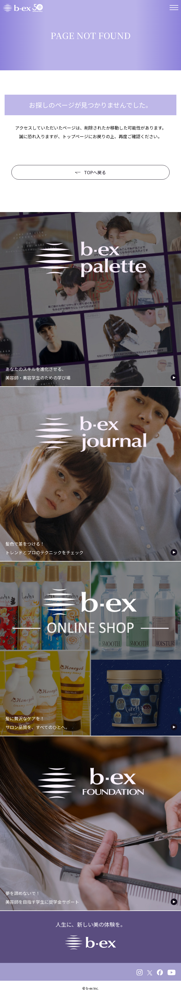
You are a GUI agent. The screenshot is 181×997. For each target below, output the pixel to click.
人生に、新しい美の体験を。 (91, 935)
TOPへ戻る (90, 172)
